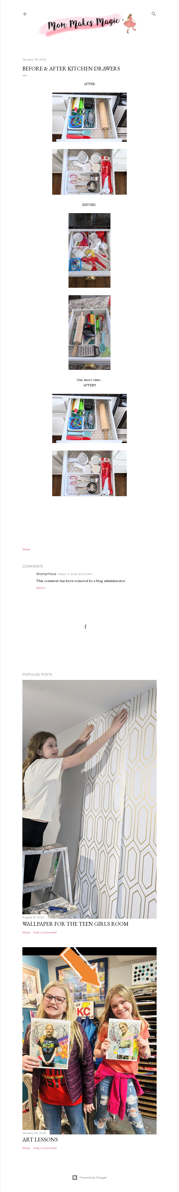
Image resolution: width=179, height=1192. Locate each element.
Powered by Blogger (89, 1177)
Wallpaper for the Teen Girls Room (75, 923)
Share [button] (26, 549)
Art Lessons (40, 1139)
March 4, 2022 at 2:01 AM (75, 574)
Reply (40, 588)
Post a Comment (45, 932)
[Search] (154, 13)
